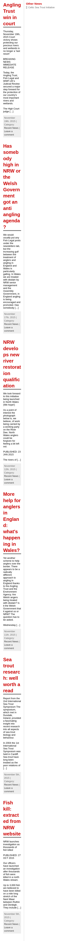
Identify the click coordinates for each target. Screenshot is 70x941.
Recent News (11, 128)
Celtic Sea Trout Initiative (41, 7)
